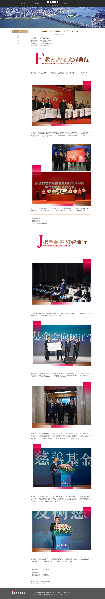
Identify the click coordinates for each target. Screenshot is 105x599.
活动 (18, 38)
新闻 (92, 25)
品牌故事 (37, 3)
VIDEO (79, 3)
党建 (18, 43)
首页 (84, 25)
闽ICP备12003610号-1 (65, 594)
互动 (18, 40)
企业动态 (66, 3)
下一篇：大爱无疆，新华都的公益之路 (39, 583)
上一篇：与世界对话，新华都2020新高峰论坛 (40, 581)
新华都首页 (23, 3)
